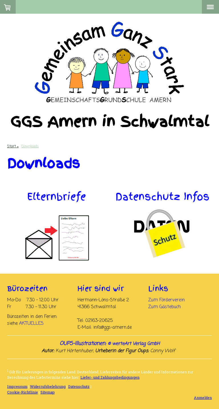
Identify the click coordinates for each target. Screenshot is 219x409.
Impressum (17, 386)
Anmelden (203, 397)
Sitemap (47, 392)
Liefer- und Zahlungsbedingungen (109, 377)
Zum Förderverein (166, 300)
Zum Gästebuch (164, 307)
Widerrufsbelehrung (48, 386)
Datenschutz (79, 386)
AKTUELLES (31, 323)
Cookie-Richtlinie (22, 392)
